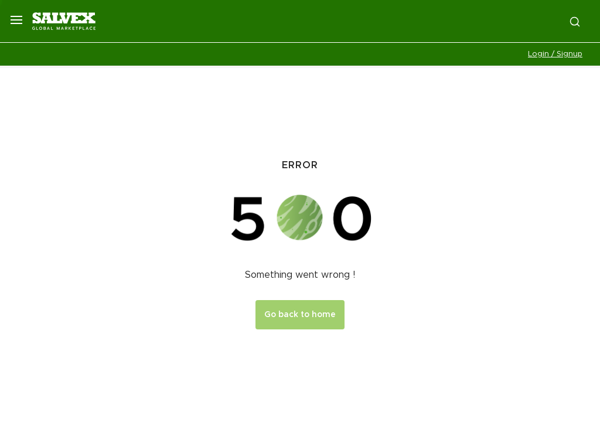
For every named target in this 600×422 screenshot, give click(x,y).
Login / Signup (555, 54)
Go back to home (300, 315)
